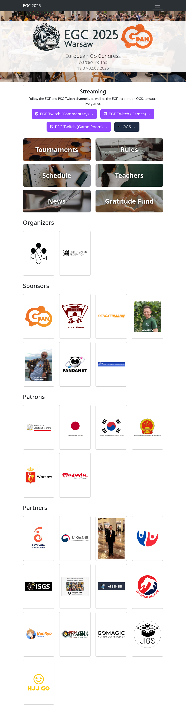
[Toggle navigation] (157, 6)
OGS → (127, 126)
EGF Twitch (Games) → (127, 114)
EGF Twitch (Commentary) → (64, 114)
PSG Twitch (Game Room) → (79, 126)
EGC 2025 (32, 5)
